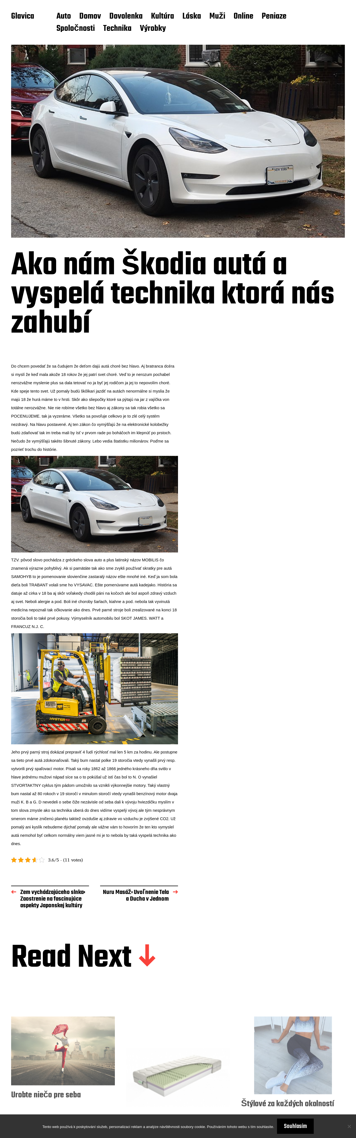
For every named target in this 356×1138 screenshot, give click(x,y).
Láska (191, 16)
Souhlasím (295, 1126)
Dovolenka (126, 16)
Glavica (22, 16)
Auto (63, 16)
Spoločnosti (75, 29)
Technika (117, 29)
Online (243, 16)
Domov (90, 16)
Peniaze (274, 16)
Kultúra (162, 16)
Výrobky (153, 29)
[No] (349, 1126)
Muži (217, 16)
